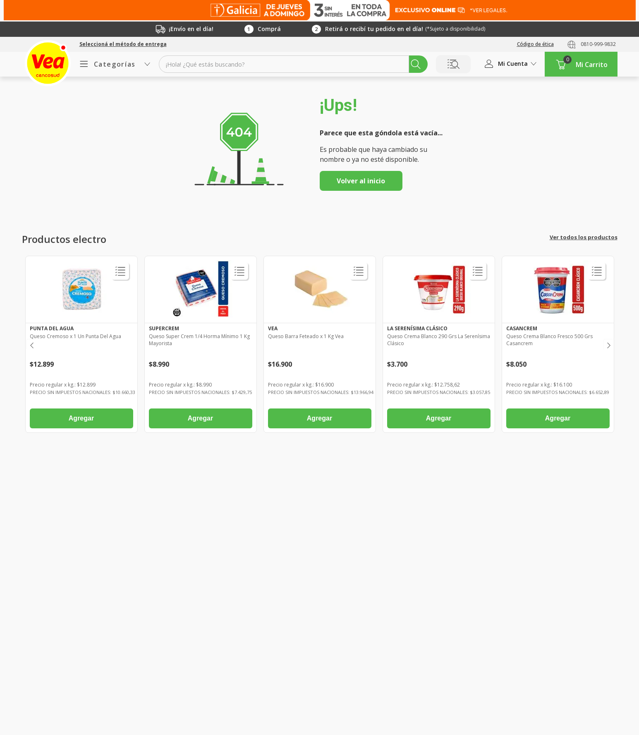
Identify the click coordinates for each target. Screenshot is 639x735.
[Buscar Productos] (415, 64)
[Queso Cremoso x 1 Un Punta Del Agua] (81, 346)
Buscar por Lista (453, 64)
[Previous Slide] (31, 344)
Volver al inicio (361, 180)
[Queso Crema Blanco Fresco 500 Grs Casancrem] (558, 346)
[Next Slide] (608, 344)
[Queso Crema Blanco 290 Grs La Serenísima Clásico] (439, 346)
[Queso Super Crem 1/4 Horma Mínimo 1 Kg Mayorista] (200, 346)
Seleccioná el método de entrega (123, 44)
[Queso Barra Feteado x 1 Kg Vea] (320, 346)
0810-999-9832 (598, 44)
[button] (123, 44)
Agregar (81, 418)
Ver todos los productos (583, 237)
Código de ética (535, 44)
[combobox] (293, 64)
